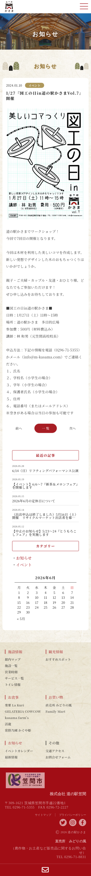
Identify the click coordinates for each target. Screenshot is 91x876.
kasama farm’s (17, 718)
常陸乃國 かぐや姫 (18, 730)
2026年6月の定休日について (33, 501)
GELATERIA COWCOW (23, 711)
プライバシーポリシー (72, 814)
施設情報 (15, 652)
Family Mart (56, 711)
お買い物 (56, 697)
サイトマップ (43, 814)
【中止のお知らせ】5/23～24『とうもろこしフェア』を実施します (44, 533)
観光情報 (56, 652)
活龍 (8, 724)
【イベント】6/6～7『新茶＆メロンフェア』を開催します (45, 486)
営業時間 (11, 672)
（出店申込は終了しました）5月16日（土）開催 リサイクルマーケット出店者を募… (45, 516)
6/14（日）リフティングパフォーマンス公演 (45, 470)
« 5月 (21, 618)
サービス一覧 (14, 678)
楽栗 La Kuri (14, 705)
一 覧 (46, 428)
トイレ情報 (13, 685)
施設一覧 (11, 666)
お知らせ (24, 558)
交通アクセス (55, 751)
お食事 (13, 697)
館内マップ (13, 659)
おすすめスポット (58, 659)
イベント (24, 565)
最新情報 (11, 757)
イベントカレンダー (19, 751)
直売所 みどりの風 (59, 705)
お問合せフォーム (58, 757)
